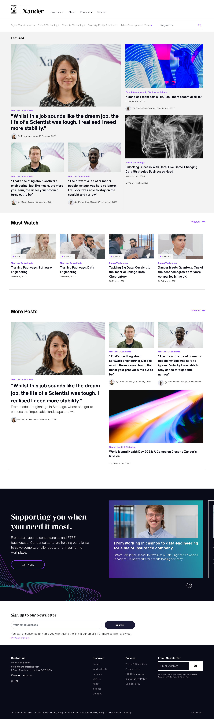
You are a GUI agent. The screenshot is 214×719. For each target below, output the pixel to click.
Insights (97, 688)
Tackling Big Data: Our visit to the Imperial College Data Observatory (129, 272)
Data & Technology (48, 25)
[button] (191, 583)
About (72, 12)
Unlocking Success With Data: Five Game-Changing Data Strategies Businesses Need (161, 169)
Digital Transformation (23, 25)
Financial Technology (73, 25)
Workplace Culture (157, 92)
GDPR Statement (114, 712)
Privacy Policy (20, 637)
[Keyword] (177, 25)
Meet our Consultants (22, 110)
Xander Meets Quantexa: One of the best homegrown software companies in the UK (180, 272)
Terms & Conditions (136, 664)
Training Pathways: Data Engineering (77, 269)
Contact (101, 12)
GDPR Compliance (135, 674)
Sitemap (127, 712)
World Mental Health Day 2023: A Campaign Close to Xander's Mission (153, 454)
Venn (200, 712)
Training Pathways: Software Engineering (31, 269)
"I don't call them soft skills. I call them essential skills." (163, 96)
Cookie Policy (132, 684)
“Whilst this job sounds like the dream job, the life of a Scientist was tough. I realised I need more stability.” (65, 121)
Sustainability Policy (136, 679)
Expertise (56, 12)
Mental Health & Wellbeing (122, 447)
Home (96, 664)
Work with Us (100, 669)
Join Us (97, 679)
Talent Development (131, 25)
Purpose (85, 12)
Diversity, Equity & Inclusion (102, 25)
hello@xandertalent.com (25, 666)
